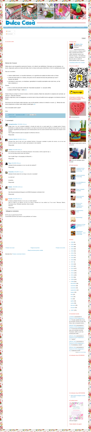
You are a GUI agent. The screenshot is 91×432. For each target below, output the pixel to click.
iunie (72, 296)
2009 (72, 279)
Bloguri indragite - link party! (80, 190)
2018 (72, 259)
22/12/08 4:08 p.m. (17, 149)
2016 (72, 264)
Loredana (71, 316)
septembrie (73, 290)
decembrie (73, 283)
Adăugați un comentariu (12, 211)
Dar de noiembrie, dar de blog (80, 176)
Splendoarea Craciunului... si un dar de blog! (80, 233)
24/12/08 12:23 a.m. (18, 187)
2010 (72, 277)
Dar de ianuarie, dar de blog (80, 197)
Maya (9, 163)
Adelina (10, 149)
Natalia (10, 187)
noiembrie (73, 285)
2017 (72, 262)
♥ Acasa (6, 27)
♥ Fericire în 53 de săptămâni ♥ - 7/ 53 (80, 226)
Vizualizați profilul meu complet (77, 62)
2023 (72, 248)
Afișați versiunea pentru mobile (35, 250)
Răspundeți (11, 134)
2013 (72, 270)
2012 (72, 273)
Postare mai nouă (10, 247)
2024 (72, 246)
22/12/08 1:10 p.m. (22, 124)
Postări (8, 31)
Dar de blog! (79, 217)
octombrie (73, 287)
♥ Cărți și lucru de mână (35, 27)
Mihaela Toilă (72, 325)
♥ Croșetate (18, 27)
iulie (72, 294)
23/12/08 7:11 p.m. (19, 171)
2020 (72, 255)
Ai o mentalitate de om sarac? (80, 183)
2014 (72, 268)
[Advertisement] (35, 52)
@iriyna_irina (78, 44)
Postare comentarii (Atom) (18, 254)
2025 (72, 244)
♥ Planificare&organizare (69, 27)
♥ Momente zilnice (58, 27)
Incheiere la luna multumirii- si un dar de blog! (80, 170)
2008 (72, 281)
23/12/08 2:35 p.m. (16, 163)
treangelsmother (12, 124)
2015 (72, 266)
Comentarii (9, 34)
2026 (72, 242)
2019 (72, 257)
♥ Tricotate (25, 27)
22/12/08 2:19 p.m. (22, 139)
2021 (72, 253)
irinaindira (11, 171)
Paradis (10, 198)
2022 (72, 251)
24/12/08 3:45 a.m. (17, 198)
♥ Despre (12, 27)
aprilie (72, 301)
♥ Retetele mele (80, 27)
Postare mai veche (60, 247)
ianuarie (73, 307)
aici (26, 89)
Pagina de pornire (35, 247)
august (72, 292)
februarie (73, 305)
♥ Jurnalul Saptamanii (47, 27)
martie (72, 303)
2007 (72, 310)
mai (72, 298)
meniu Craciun (12, 116)
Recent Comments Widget (82, 352)
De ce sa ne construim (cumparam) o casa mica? (79, 205)
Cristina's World (12, 139)
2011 (72, 275)
